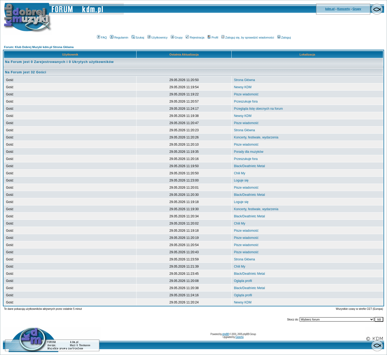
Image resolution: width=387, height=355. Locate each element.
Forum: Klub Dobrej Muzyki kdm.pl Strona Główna (39, 47)
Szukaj (137, 37)
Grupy (356, 8)
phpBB (225, 334)
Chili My (239, 173)
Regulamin (119, 37)
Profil (212, 37)
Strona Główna (244, 80)
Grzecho (239, 337)
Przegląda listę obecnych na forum (258, 109)
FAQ (102, 37)
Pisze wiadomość (246, 94)
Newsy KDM (243, 87)
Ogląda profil (243, 281)
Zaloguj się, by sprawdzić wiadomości (247, 37)
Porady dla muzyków (248, 152)
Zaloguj (284, 37)
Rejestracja (195, 37)
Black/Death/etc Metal (249, 166)
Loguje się (241, 180)
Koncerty (343, 8)
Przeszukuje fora (246, 101)
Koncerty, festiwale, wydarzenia (256, 137)
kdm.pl (329, 8)
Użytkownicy (157, 37)
